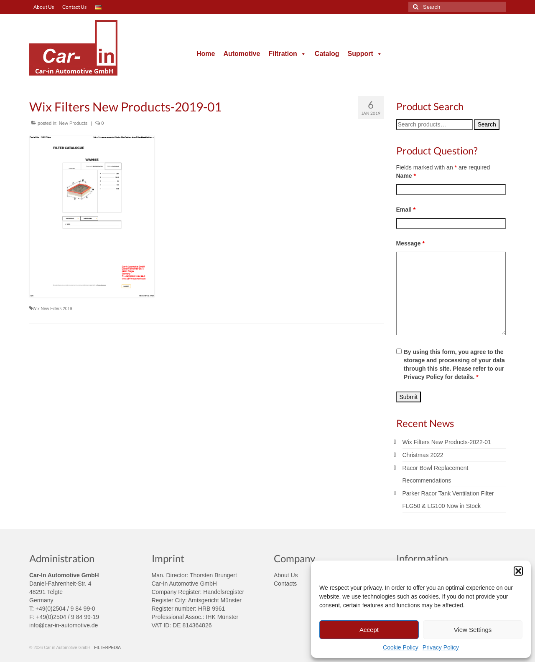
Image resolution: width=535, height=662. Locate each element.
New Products (73, 123)
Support (365, 53)
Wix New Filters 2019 (52, 308)
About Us (286, 575)
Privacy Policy (441, 647)
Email (406, 209)
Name (406, 175)
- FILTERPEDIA (106, 647)
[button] (518, 571)
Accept (369, 629)
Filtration (287, 53)
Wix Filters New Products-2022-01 (447, 442)
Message (410, 243)
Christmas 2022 (423, 455)
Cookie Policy (400, 647)
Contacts (285, 583)
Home (205, 53)
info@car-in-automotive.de (63, 625)
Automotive (241, 53)
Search (486, 124)
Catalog (327, 53)
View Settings (473, 629)
